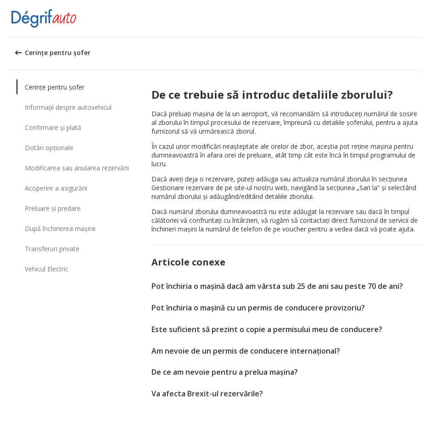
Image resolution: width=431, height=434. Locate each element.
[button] (421, 18)
